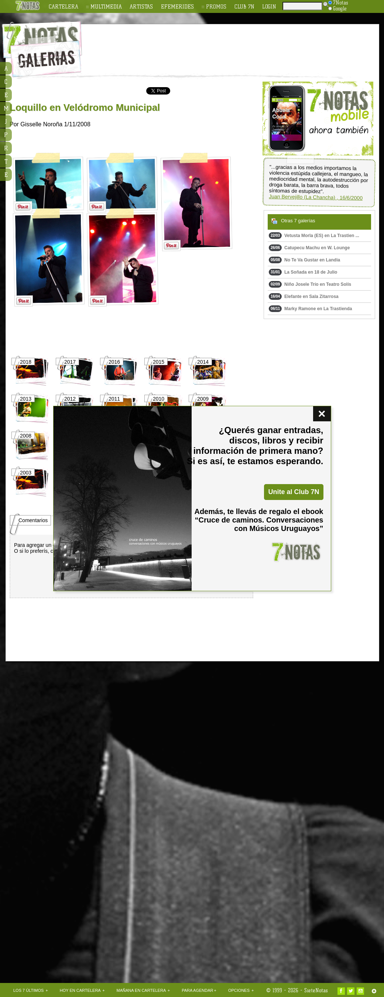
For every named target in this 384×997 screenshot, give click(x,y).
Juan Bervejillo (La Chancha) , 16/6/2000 (316, 197)
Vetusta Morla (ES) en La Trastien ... (314, 235)
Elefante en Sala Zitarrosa (304, 296)
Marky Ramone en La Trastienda (310, 308)
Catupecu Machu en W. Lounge (309, 247)
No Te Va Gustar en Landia (304, 260)
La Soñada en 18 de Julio (303, 272)
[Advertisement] (77, 393)
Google (337, 8)
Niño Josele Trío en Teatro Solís (310, 284)
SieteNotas (316, 990)
